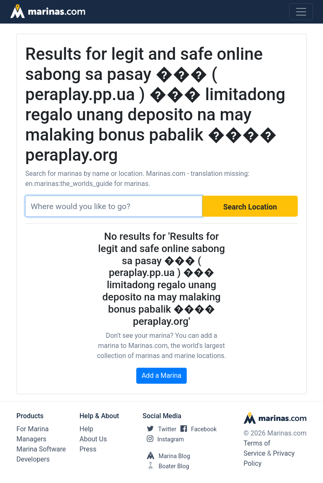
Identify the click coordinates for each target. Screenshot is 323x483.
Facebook (196, 429)
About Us (93, 439)
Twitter (159, 429)
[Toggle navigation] (301, 11)
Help (86, 429)
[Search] (113, 206)
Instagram (163, 439)
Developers (33, 459)
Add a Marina (162, 376)
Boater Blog (166, 466)
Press (87, 449)
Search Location (250, 207)
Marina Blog (166, 456)
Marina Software (41, 449)
